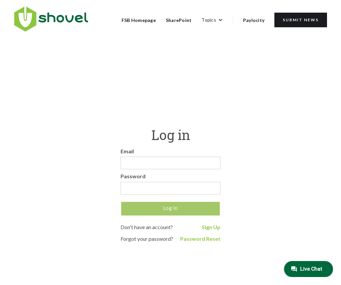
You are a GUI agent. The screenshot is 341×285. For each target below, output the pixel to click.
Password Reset (200, 238)
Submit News (301, 19)
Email (127, 151)
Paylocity (253, 20)
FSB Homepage (139, 20)
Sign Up (211, 227)
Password (133, 176)
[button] (212, 20)
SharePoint (179, 20)
